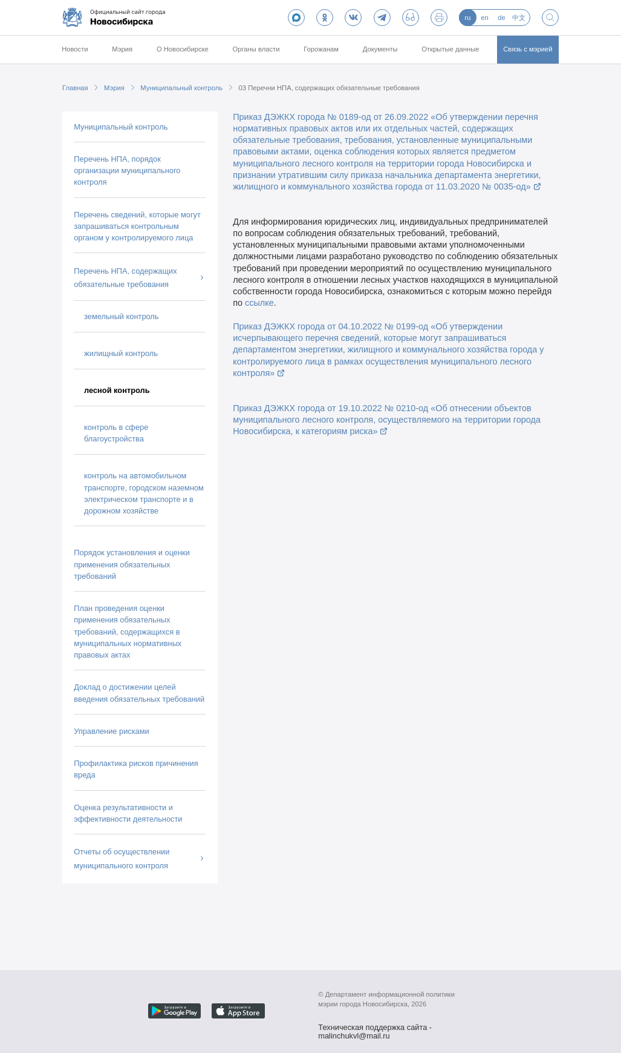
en (484, 17)
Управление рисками (111, 731)
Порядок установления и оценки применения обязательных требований (132, 564)
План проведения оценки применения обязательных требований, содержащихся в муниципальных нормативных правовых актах (127, 631)
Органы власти (256, 49)
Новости (75, 49)
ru (467, 17)
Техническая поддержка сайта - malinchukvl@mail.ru (375, 1028)
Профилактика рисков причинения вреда (136, 769)
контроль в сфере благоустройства (116, 433)
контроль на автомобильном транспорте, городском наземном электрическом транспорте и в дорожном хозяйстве (144, 493)
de (501, 17)
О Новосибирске (183, 49)
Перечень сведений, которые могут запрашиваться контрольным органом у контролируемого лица (137, 226)
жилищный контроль (121, 353)
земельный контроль (121, 316)
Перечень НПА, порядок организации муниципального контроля (127, 170)
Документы (380, 49)
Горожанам (321, 49)
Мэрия (122, 49)
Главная (75, 87)
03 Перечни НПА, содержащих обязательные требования (329, 87)
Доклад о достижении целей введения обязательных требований (139, 692)
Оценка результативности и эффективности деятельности (128, 813)
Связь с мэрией (527, 49)
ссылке (259, 303)
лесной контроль (117, 390)
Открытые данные (450, 49)
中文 (518, 17)
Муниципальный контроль (181, 87)
